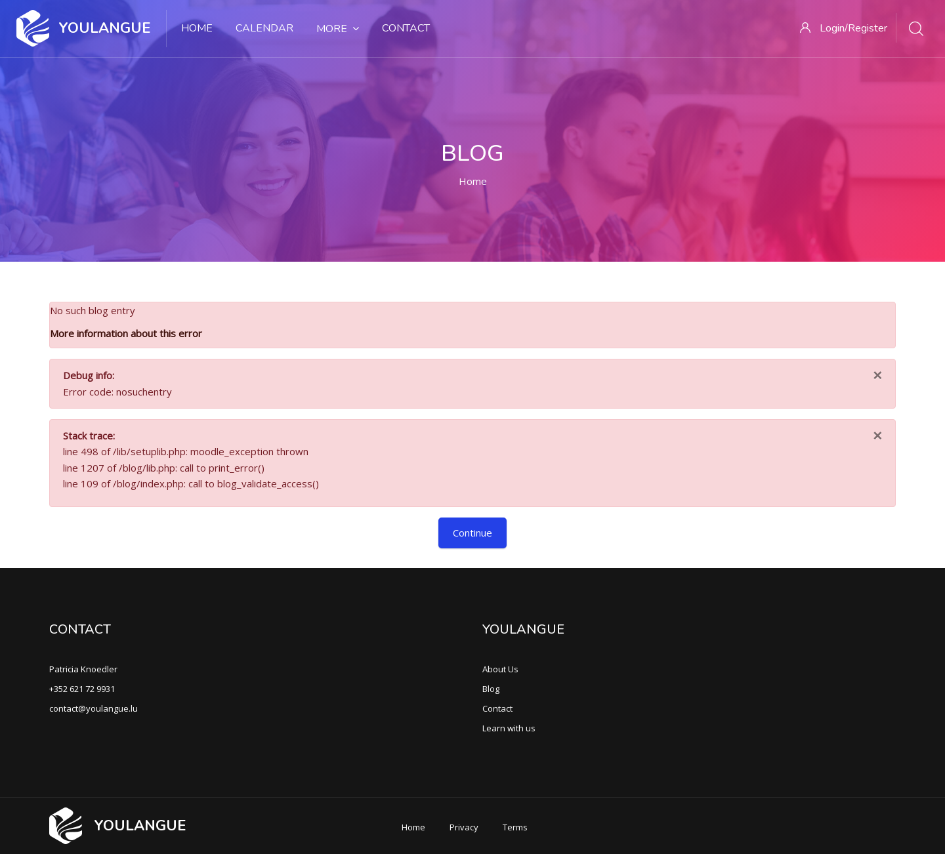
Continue (472, 532)
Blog (490, 689)
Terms (515, 827)
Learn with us (509, 728)
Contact (406, 28)
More (337, 29)
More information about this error (126, 333)
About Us (500, 669)
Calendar (264, 28)
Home (197, 28)
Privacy (464, 827)
